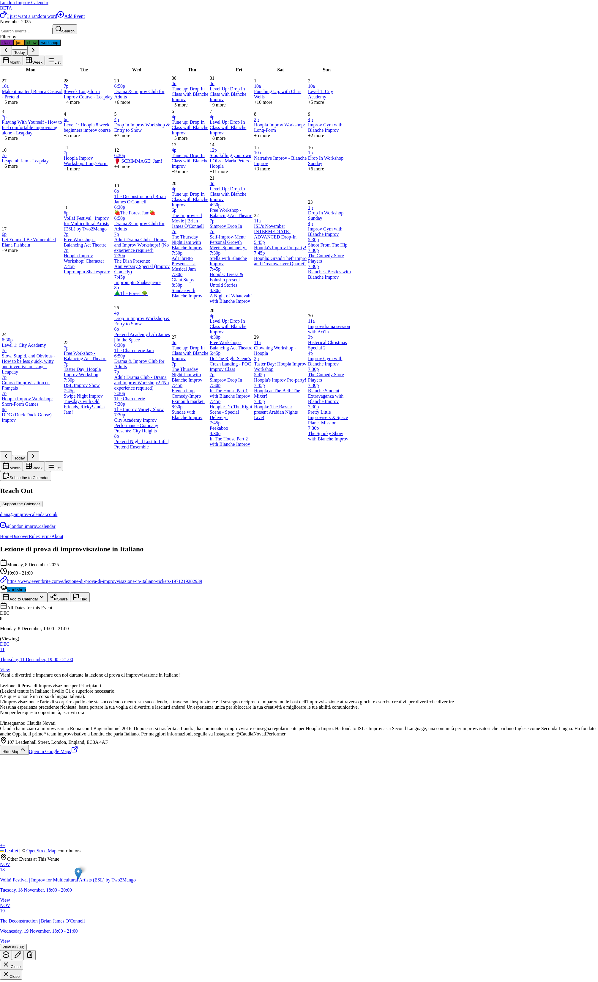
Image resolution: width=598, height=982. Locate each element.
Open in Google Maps (53, 751)
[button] (299, 626)
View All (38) (13, 947)
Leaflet (9, 850)
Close (11, 965)
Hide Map (14, 750)
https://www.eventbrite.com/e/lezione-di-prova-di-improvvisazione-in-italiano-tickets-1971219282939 (101, 581)
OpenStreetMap (41, 850)
